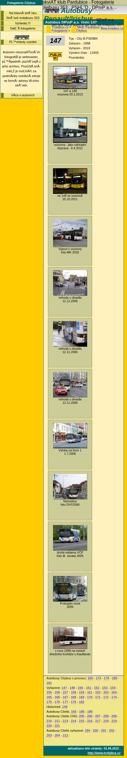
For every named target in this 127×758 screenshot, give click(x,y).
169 (81, 697)
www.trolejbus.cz (112, 28)
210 (49, 721)
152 (97, 687)
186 (90, 711)
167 (65, 697)
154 (113, 687)
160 (90, 678)
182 (81, 702)
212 (65, 735)
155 (49, 692)
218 (106, 721)
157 (65, 692)
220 (49, 725)
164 (114, 692)
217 (98, 721)
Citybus (81, 30)
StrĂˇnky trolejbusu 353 (43, 7)
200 (95, 730)
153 (104, 687)
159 (81, 692)
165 (49, 697)
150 (80, 687)
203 (49, 735)
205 (81, 716)
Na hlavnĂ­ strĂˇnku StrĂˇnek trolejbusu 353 (22, 15)
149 (64, 706)
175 (49, 702)
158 (73, 692)
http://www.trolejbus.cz (104, 753)
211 (57, 721)
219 (114, 721)
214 (73, 721)
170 (89, 697)
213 (65, 721)
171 (98, 697)
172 (106, 697)
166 (57, 697)
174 (114, 697)
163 (106, 692)
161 (89, 692)
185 (81, 711)
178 (106, 678)
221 (57, 725)
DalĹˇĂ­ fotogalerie (23, 28)
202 (112, 730)
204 (57, 735)
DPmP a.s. (103, 7)
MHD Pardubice (88, 27)
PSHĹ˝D (79, 7)
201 (103, 730)
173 (98, 678)
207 (98, 716)
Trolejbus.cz (60, 27)
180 (114, 678)
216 (89, 721)
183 (73, 711)
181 (49, 683)
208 (106, 716)
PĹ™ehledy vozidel (23, 42)
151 (88, 687)
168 (73, 697)
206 (89, 716)
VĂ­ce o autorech (23, 95)
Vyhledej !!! (23, 23)
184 (87, 730)
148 (72, 687)
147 (64, 687)
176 (57, 702)
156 (57, 692)
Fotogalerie (59, 30)
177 (65, 702)
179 (73, 702)
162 (98, 692)
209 (114, 716)
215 (81, 721)
